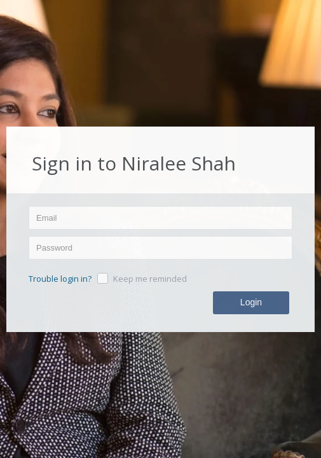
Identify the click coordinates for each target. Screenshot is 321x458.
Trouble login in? (60, 279)
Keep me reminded (150, 279)
